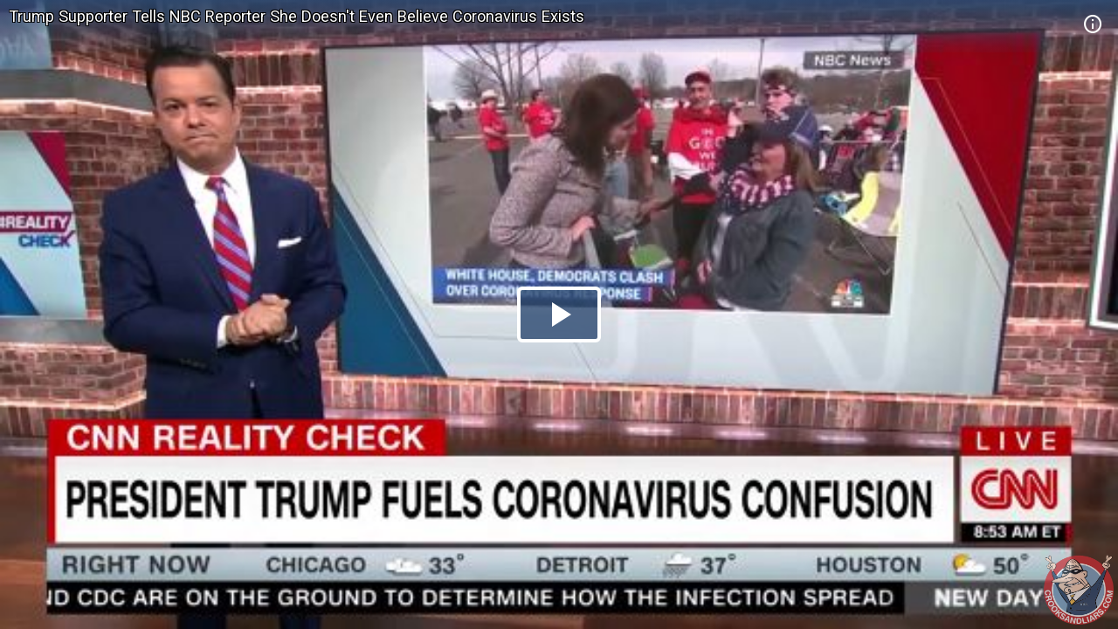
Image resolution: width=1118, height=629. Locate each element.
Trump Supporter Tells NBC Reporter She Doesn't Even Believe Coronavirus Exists (296, 16)
